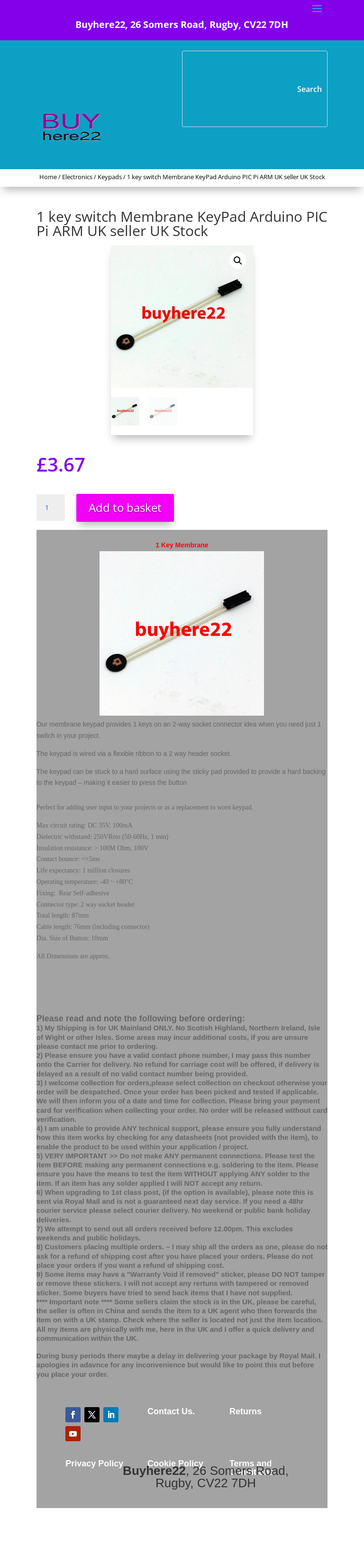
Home (48, 177)
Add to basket (125, 507)
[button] (237, 260)
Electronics (77, 177)
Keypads (110, 177)
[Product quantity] (50, 507)
